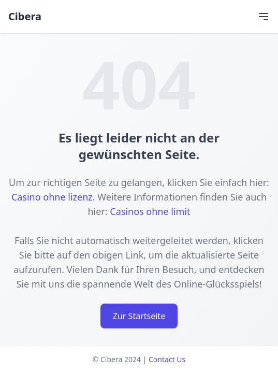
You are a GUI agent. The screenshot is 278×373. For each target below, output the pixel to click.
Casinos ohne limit (150, 211)
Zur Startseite (139, 316)
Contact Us (167, 359)
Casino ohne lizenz (52, 197)
